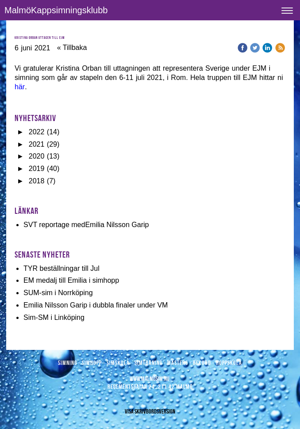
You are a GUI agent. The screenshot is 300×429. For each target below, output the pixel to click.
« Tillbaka (72, 47)
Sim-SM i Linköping (54, 317)
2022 (37, 132)
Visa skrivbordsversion (150, 411)
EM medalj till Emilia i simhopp (71, 280)
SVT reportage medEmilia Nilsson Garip (86, 224)
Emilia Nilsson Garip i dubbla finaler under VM (95, 305)
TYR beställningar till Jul (61, 268)
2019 (37, 168)
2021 (37, 144)
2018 (37, 181)
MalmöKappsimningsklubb (56, 10)
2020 (37, 156)
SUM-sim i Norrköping (57, 292)
